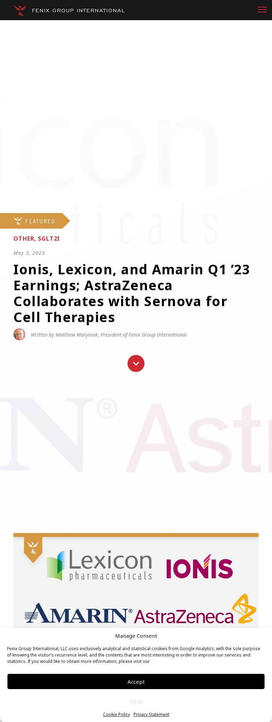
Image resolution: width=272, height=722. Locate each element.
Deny (136, 701)
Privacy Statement (151, 714)
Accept (136, 681)
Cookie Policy (116, 714)
